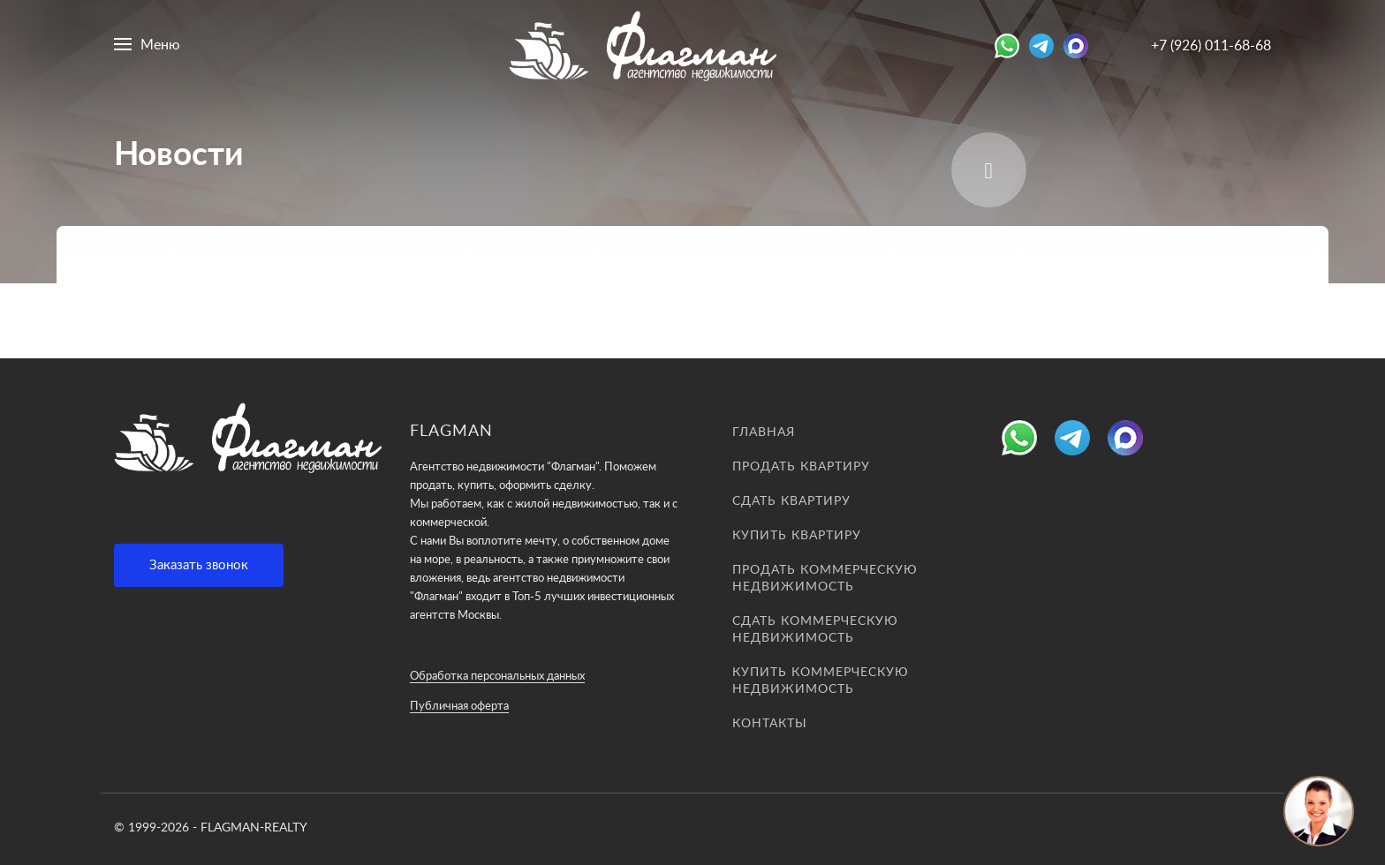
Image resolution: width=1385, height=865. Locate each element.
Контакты (769, 724)
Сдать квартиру (791, 501)
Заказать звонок (198, 565)
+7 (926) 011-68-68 (1211, 46)
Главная (763, 432)
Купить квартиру (796, 536)
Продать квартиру (801, 467)
